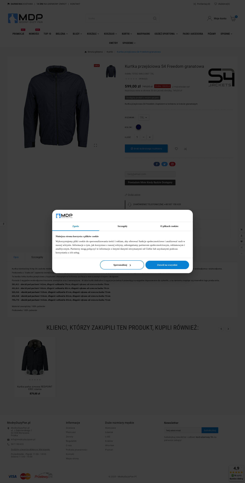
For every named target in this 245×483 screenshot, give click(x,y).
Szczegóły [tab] (123, 226)
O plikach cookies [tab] (169, 226)
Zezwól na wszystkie (167, 265)
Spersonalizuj (122, 265)
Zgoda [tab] (75, 226)
